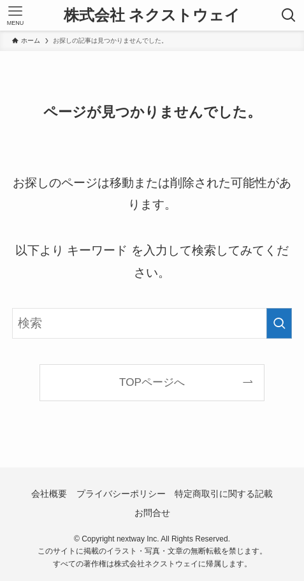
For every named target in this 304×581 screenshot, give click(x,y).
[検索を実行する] (279, 323)
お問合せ (152, 513)
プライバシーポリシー (121, 494)
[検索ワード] (152, 323)
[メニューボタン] (15, 15)
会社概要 (49, 494)
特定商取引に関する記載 (224, 494)
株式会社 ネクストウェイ (152, 15)
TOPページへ (152, 382)
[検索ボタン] (288, 15)
